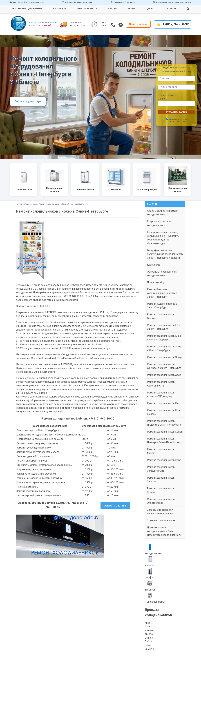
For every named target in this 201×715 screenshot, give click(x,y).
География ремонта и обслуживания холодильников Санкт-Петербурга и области (165, 254)
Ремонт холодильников (27, 8)
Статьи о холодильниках (161, 520)
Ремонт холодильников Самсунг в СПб (161, 469)
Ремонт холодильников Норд (164, 460)
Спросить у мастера (27, 101)
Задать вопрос (138, 24)
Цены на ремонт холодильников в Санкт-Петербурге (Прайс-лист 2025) (164, 531)
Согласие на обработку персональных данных (160, 511)
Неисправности (87, 8)
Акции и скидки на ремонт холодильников (162, 212)
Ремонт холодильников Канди (165, 431)
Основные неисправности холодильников (162, 273)
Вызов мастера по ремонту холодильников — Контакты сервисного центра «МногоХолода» (163, 238)
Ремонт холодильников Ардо (164, 374)
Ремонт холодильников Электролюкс (161, 501)
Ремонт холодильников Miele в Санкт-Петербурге (164, 337)
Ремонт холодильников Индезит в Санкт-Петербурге (164, 423)
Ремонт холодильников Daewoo (161, 316)
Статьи (112, 8)
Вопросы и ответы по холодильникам (159, 223)
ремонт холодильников (75, 378)
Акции (131, 8)
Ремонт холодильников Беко (164, 403)
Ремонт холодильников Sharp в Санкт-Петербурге (164, 348)
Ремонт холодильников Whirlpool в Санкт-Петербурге (164, 366)
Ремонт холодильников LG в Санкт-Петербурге (163, 327)
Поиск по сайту (156, 282)
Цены (149, 8)
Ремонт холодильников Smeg (164, 357)
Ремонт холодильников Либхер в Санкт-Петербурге (163, 440)
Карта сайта (153, 264)
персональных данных (177, 121)
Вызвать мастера (115, 505)
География (60, 8)
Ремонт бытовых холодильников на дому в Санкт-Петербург (162, 293)
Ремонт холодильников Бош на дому (164, 412)
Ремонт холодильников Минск (161, 451)
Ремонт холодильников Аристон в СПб (161, 383)
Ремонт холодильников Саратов (161, 479)
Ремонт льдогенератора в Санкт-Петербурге (162, 305)
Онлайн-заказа (40, 296)
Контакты (169, 8)
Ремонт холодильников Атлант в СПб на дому (161, 394)
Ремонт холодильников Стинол (161, 490)
